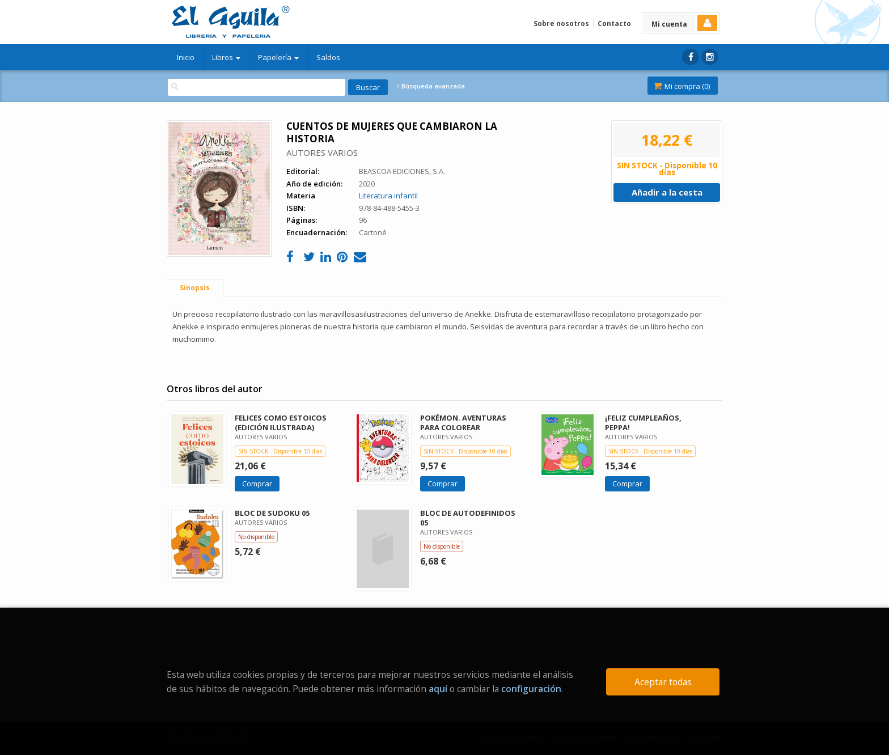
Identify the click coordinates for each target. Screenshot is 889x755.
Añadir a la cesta (667, 192)
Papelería (278, 57)
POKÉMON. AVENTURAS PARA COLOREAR (463, 422)
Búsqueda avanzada (431, 86)
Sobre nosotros (561, 23)
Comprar (257, 483)
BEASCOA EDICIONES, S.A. (402, 171)
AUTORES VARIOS (322, 152)
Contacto (614, 23)
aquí (438, 688)
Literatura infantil (388, 195)
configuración (531, 688)
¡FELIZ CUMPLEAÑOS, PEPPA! (643, 422)
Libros (226, 57)
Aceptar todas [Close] (663, 682)
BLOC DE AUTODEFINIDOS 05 (467, 518)
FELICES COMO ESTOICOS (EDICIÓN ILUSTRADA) (281, 422)
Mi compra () (681, 86)
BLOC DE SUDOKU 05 (272, 513)
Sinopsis (195, 287)
